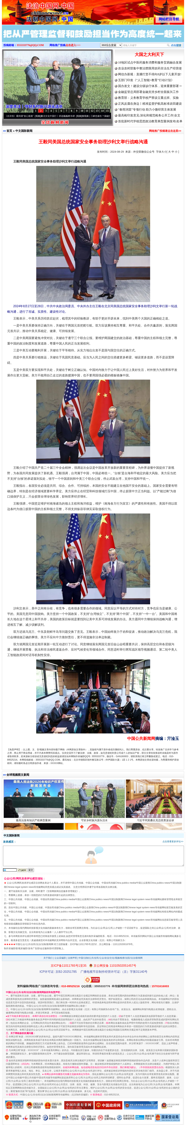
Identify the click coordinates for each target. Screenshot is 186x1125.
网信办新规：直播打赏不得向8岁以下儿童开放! (149, 74)
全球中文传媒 (33, 11)
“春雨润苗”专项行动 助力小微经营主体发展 (147, 109)
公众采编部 (60, 958)
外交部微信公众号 (143, 151)
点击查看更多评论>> (172, 841)
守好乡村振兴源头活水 (95, 821)
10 (81, 110)
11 (87, 110)
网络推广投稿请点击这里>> (165, 130)
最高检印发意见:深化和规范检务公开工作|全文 (149, 115)
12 (92, 110)
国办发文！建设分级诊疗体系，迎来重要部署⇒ (150, 86)
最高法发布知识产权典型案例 (34, 821)
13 (97, 110)
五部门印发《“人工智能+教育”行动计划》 (146, 80)
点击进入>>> (73, 45)
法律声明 (72, 958)
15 (107, 110)
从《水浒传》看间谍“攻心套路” (19, 116)
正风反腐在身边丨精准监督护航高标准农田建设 (150, 103)
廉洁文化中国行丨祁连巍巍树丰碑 (59, 116)
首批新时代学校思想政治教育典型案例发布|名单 (150, 121)
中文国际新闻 (23, 130)
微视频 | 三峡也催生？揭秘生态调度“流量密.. (105, 116)
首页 (9, 130)
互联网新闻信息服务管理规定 (62, 891)
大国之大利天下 (149, 54)
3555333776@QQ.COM (30, 45)
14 (102, 110)
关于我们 (48, 958)
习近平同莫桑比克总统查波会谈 (156, 821)
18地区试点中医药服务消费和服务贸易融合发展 (150, 62)
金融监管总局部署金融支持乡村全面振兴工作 (148, 91)
